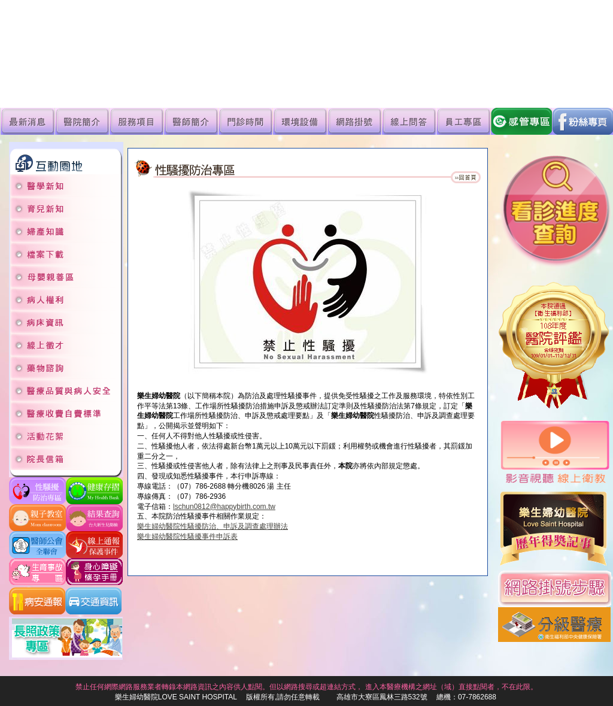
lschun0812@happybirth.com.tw (224, 506)
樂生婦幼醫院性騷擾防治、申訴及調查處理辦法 (212, 526)
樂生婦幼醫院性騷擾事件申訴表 (187, 536)
